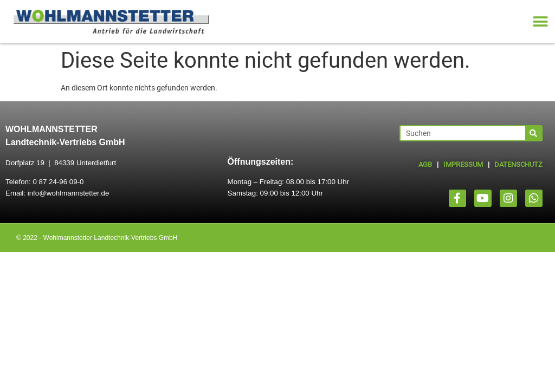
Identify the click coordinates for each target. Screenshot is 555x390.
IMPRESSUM (463, 164)
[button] (540, 22)
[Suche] (533, 133)
